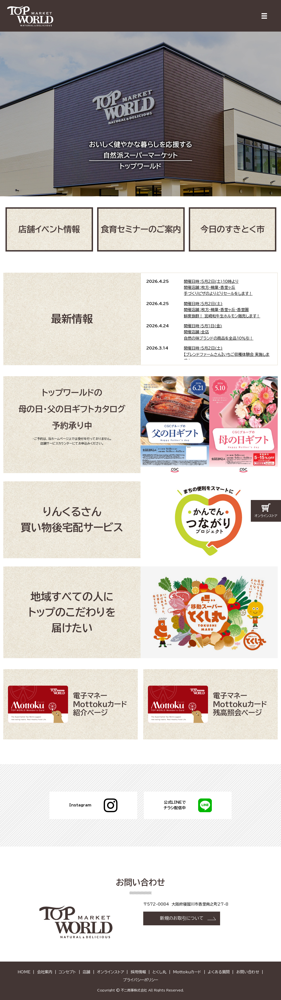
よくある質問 (219, 971)
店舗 (86, 971)
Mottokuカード (187, 971)
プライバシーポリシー (140, 979)
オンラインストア (110, 971)
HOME (24, 971)
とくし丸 (159, 971)
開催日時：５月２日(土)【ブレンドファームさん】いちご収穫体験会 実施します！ (226, 354)
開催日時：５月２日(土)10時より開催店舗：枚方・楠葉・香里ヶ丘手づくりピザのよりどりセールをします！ (218, 287)
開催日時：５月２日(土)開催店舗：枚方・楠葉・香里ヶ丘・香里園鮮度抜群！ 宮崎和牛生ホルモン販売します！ (222, 309)
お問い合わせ (247, 971)
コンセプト (67, 971)
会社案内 (44, 971)
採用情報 (138, 971)
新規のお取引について (182, 918)
